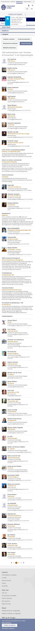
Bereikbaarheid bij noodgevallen (11, 611)
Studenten (13, 1)
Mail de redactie (6, 580)
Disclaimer (5, 586)
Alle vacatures (6, 601)
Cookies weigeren (9, 628)
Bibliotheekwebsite (9, 48)
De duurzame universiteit (9, 596)
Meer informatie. (6, 623)
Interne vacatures (7, 598)
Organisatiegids (27, 1)
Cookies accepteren (9, 625)
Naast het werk (6, 604)
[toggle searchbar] (32, 5)
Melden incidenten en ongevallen (11, 613)
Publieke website (9, 39)
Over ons (4, 593)
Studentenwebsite (24, 39)
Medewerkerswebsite (6, 23)
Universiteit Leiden (5, 1)
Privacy (4, 583)
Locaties (4, 578)
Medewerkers (19, 1)
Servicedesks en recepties (9, 575)
